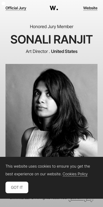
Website (90, 8)
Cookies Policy (75, 174)
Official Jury (15, 8)
